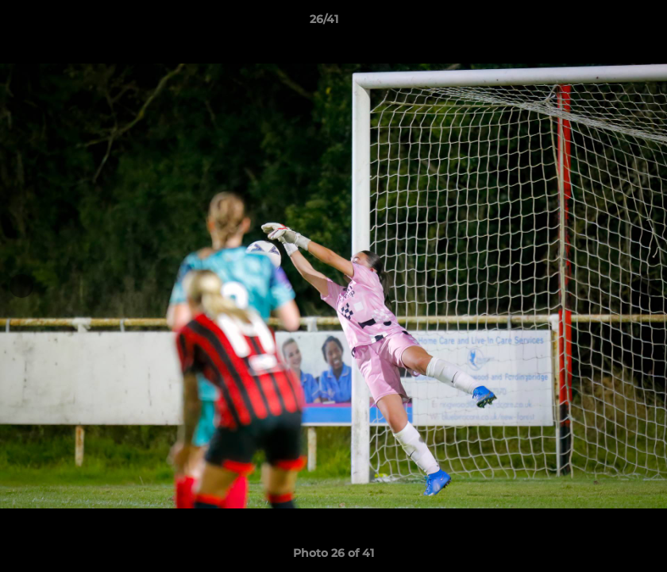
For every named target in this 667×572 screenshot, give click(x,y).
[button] (600, 23)
